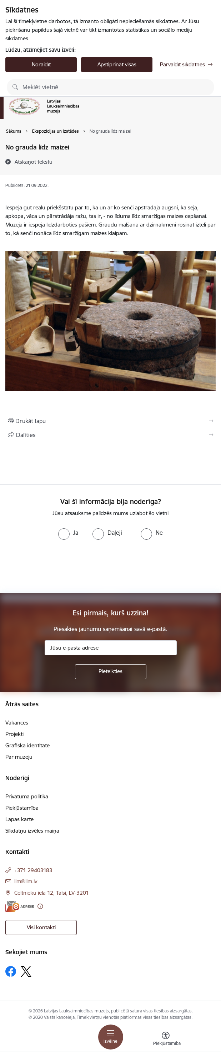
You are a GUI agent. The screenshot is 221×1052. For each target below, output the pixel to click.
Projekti (14, 734)
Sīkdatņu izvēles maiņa (32, 830)
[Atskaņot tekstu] (33, 161)
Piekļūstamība (22, 807)
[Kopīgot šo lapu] (110, 435)
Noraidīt (41, 64)
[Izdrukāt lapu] (110, 421)
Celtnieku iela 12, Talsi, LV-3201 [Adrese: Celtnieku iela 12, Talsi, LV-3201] (51, 892)
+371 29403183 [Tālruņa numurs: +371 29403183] (33, 870)
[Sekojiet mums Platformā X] (26, 971)
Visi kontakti (41, 927)
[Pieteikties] (110, 671)
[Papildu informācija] (40, 906)
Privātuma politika (26, 796)
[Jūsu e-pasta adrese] (111, 647)
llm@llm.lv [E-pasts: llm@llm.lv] (25, 881)
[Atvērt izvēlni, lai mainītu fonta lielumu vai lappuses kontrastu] (165, 1039)
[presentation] (59, 566)
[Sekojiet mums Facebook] (10, 971)
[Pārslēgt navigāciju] (110, 1037)
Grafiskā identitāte (27, 745)
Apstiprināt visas (116, 64)
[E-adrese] (19, 906)
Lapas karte (19, 819)
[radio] (68, 532)
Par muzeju (18, 756)
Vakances (16, 722)
